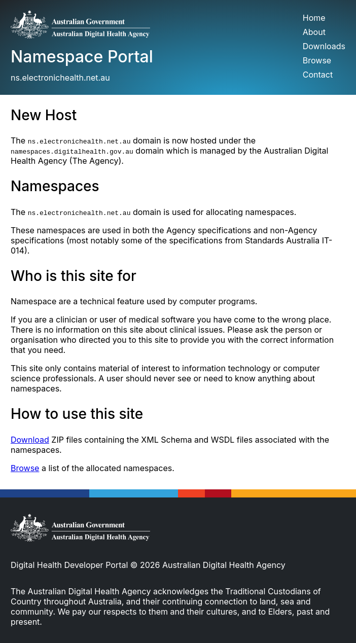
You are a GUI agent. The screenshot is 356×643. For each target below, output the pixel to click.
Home (314, 18)
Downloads (324, 46)
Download (30, 440)
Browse (317, 60)
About (314, 32)
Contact (318, 74)
